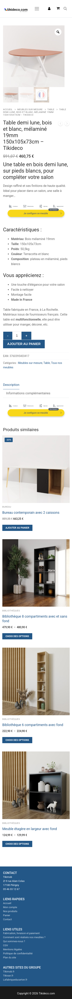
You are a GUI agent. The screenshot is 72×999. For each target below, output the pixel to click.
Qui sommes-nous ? (14, 941)
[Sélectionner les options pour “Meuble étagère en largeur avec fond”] (17, 844)
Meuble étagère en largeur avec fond (29, 829)
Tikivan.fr (8, 975)
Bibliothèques (11, 610)
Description (11, 385)
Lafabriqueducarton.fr (15, 979)
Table (50, 109)
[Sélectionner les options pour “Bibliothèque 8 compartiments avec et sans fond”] (17, 636)
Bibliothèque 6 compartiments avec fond (32, 725)
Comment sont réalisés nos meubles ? (24, 937)
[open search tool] (65, 8)
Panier (6, 915)
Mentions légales (12, 949)
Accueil (7, 109)
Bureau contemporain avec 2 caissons (30, 513)
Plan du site (9, 957)
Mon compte (10, 907)
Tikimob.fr (8, 971)
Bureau (6, 506)
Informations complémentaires (28, 393)
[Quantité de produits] (17, 336)
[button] (17, 528)
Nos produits (10, 911)
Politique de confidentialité (17, 953)
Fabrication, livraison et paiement (21, 933)
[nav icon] (37, 9)
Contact (7, 919)
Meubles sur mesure (29, 109)
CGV (5, 945)
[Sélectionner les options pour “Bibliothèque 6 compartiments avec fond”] (17, 740)
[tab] (11, 385)
